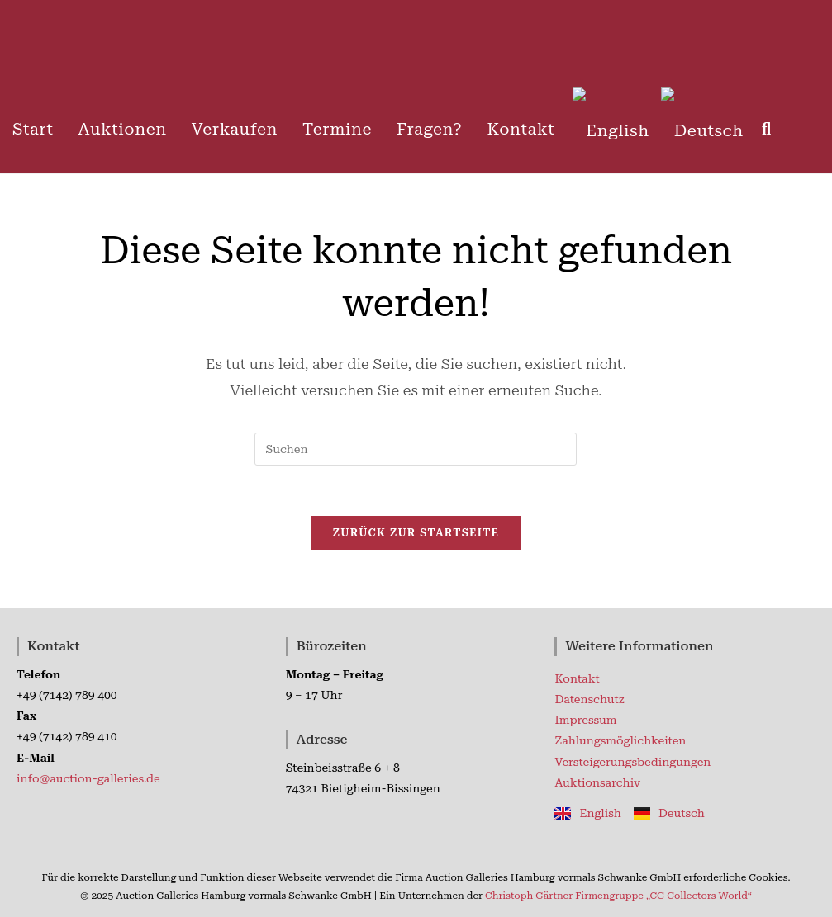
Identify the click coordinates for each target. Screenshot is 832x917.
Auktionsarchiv (597, 782)
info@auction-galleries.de (88, 778)
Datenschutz (589, 699)
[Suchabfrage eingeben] (415, 449)
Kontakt (576, 678)
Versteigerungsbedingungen (632, 761)
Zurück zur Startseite (416, 533)
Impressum (585, 719)
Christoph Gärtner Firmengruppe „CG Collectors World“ (618, 895)
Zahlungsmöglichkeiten (620, 740)
